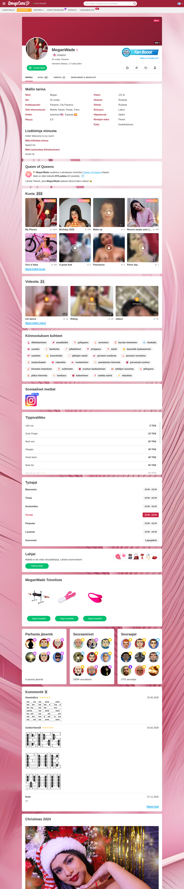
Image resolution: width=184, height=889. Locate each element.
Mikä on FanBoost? (149, 58)
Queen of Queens (92, 172)
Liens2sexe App (88, 9)
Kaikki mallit (9, 10)
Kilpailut (72, 10)
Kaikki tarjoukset (56, 9)
